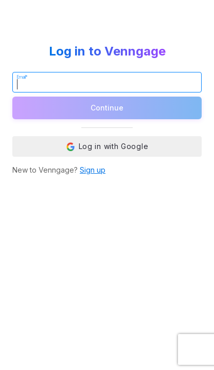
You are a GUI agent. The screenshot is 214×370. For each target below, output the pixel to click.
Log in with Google (107, 146)
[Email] (107, 82)
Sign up (92, 169)
